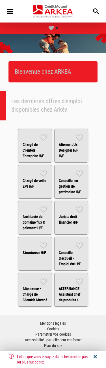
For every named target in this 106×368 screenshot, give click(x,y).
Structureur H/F (34, 252)
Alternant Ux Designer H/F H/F (68, 150)
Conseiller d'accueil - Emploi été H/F (70, 258)
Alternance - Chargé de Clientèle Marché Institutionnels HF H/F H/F (35, 299)
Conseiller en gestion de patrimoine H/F (70, 186)
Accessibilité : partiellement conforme (53, 340)
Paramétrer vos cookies (53, 334)
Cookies (53, 329)
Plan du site (53, 345)
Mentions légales (53, 323)
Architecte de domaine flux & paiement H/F (34, 222)
